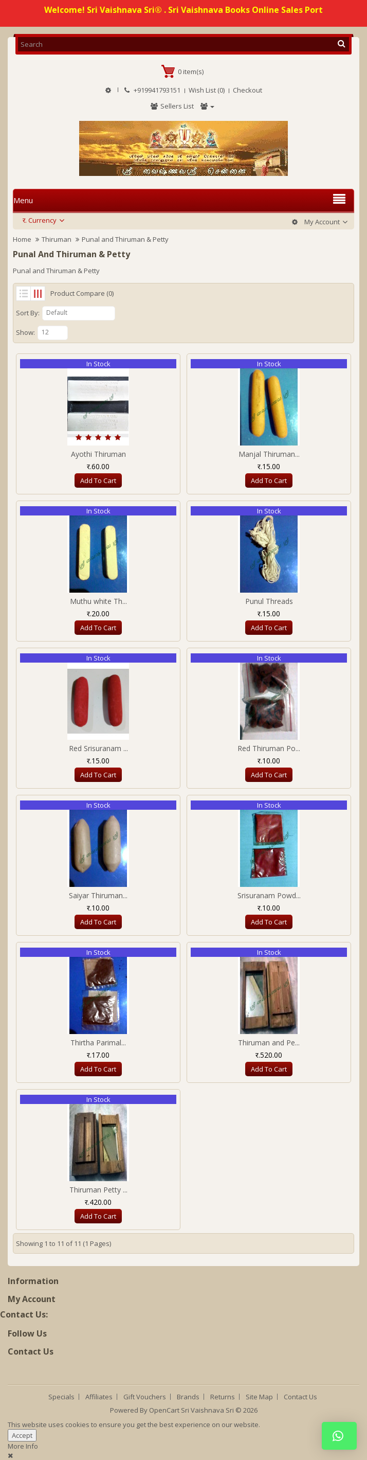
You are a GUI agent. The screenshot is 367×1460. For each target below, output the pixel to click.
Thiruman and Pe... (269, 1042)
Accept (22, 1435)
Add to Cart (98, 480)
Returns (222, 1396)
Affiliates (99, 1396)
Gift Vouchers (144, 1396)
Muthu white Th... (98, 601)
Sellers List (172, 106)
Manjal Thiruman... (269, 454)
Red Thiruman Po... (268, 748)
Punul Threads (269, 601)
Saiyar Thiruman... (98, 895)
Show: (25, 332)
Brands (188, 1396)
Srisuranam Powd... (269, 895)
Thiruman (56, 239)
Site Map (259, 1396)
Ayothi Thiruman (98, 454)
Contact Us (300, 1396)
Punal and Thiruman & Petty (125, 239)
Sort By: (28, 312)
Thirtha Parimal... (98, 1042)
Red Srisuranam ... (98, 748)
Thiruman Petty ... (98, 1190)
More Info (23, 1446)
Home (22, 239)
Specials (61, 1396)
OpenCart (164, 1410)
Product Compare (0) (82, 293)
